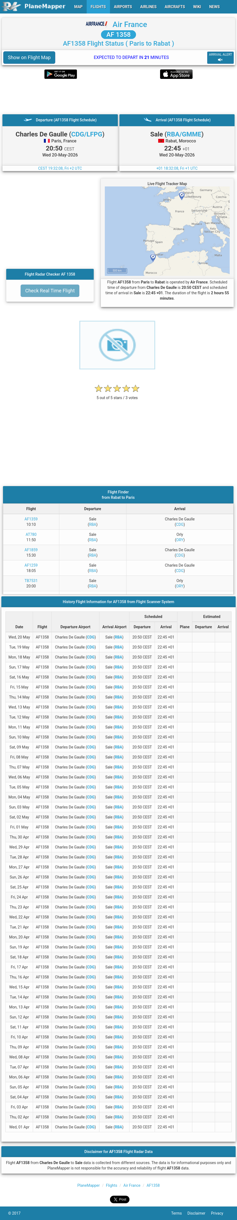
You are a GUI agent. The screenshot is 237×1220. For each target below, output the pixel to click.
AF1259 (31, 565)
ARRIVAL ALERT (220, 57)
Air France (130, 24)
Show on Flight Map (29, 57)
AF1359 (31, 519)
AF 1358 (118, 34)
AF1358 (153, 1185)
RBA (92, 524)
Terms (179, 1213)
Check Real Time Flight (50, 290)
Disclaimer (199, 1213)
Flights (111, 1185)
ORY (179, 540)
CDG (180, 524)
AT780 (31, 534)
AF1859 (31, 550)
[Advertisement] (118, 96)
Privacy (220, 1213)
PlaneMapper (88, 1185)
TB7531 (31, 581)
